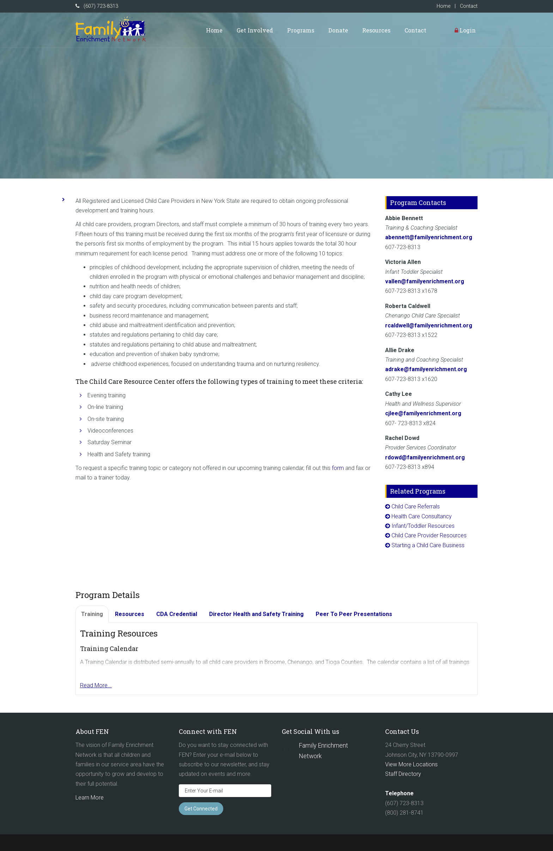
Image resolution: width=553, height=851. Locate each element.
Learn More (89, 797)
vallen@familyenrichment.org (424, 281)
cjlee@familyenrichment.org (423, 413)
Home (443, 6)
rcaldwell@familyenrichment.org (428, 325)
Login (465, 30)
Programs (300, 30)
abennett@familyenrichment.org (428, 237)
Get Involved (255, 30)
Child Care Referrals (415, 506)
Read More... (96, 685)
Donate (338, 30)
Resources (376, 30)
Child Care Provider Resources (429, 535)
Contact (469, 6)
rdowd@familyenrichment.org (425, 457)
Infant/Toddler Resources (423, 526)
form (338, 468)
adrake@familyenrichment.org (426, 369)
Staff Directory (403, 774)
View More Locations (411, 764)
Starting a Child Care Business (427, 545)
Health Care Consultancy (421, 516)
